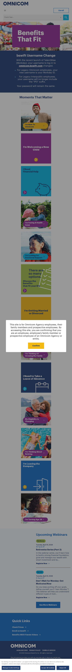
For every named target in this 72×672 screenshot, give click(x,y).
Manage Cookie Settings (11, 667)
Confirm (36, 346)
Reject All (63, 667)
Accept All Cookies (47, 667)
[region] (36, 665)
